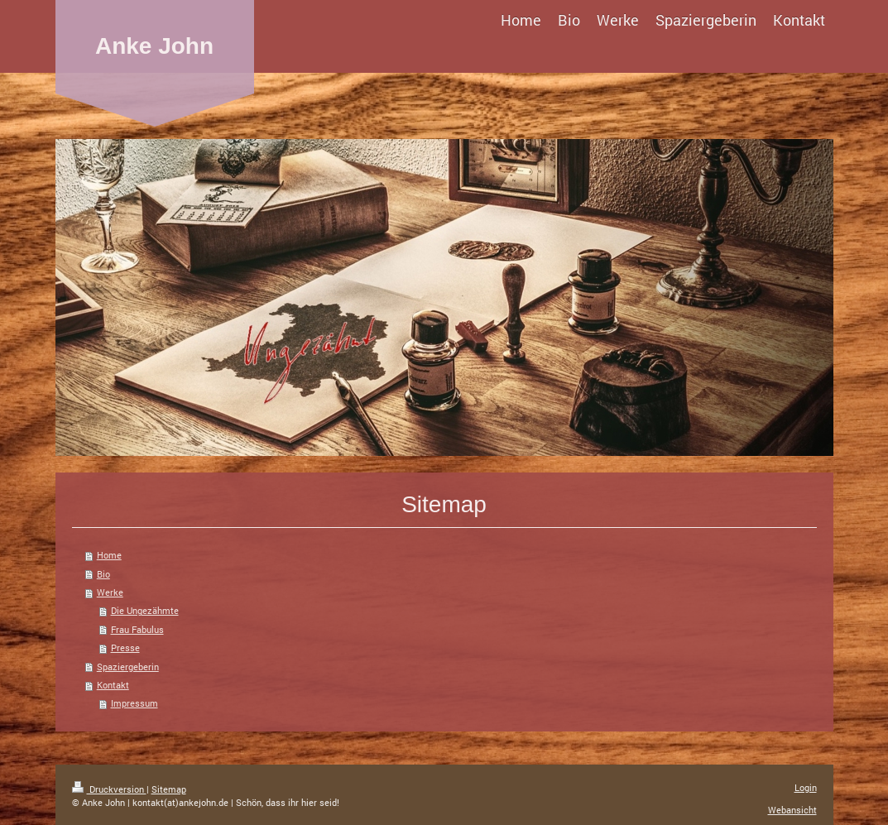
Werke (110, 592)
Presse (125, 647)
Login (805, 787)
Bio (103, 574)
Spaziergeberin (128, 666)
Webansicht (792, 809)
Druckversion (109, 789)
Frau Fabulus (137, 629)
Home (109, 555)
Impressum (134, 703)
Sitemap (168, 789)
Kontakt (113, 685)
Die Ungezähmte (145, 610)
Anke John (154, 46)
